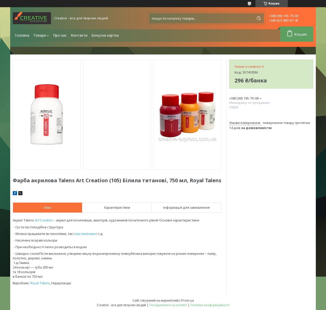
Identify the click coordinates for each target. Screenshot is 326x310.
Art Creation (44, 220)
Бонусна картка (105, 35)
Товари (39, 35)
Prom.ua (187, 300)
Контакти (79, 35)
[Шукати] (259, 18)
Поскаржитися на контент (168, 305)
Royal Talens (40, 283)
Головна (22, 35)
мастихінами (85, 233)
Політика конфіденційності (209, 305)
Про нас (60, 35)
